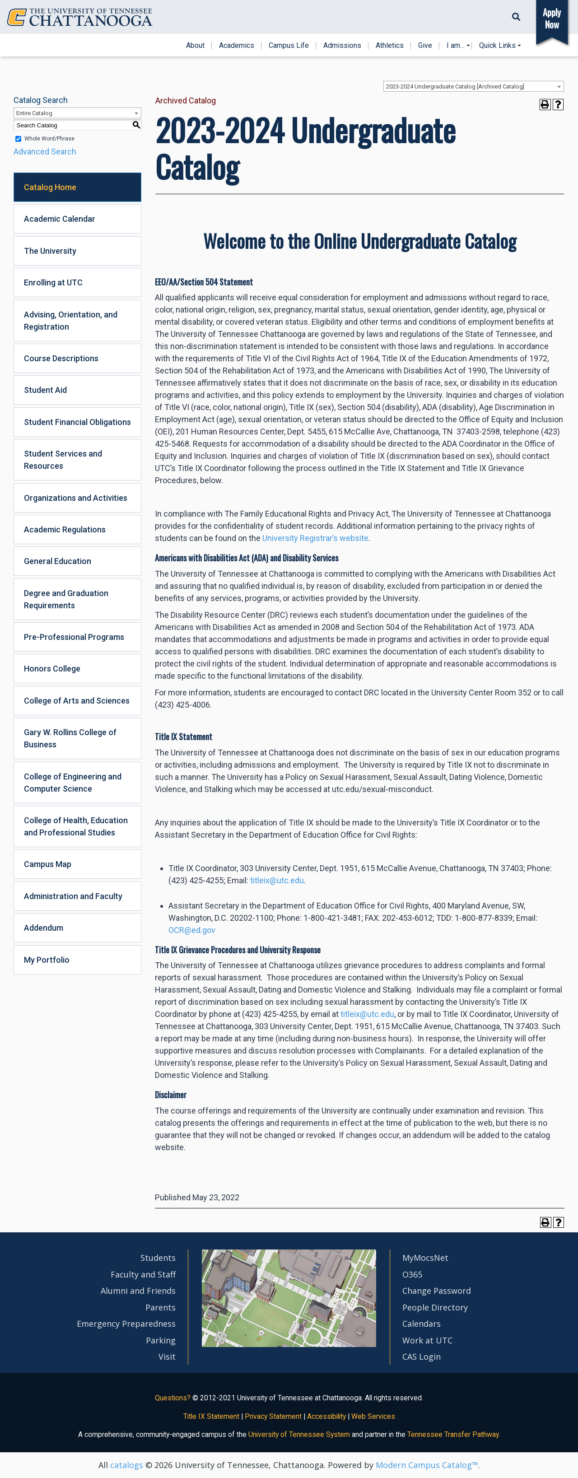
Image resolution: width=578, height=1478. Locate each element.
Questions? (173, 1398)
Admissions (342, 45)
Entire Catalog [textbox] (34, 113)
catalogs (126, 1464)
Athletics (390, 45)
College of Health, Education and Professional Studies (76, 826)
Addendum (43, 927)
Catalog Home (50, 187)
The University (50, 251)
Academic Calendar (59, 219)
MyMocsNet (425, 1257)
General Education (57, 561)
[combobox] (473, 86)
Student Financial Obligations (77, 422)
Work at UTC (427, 1340)
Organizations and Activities (75, 498)
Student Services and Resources (63, 460)
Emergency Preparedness (126, 1323)
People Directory (435, 1307)
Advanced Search (45, 151)
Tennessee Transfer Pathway (453, 1434)
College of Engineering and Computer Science (72, 782)
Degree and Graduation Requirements (66, 599)
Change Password (436, 1290)
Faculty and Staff (143, 1274)
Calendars (421, 1323)
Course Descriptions (61, 358)
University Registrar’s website (315, 538)
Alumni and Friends (138, 1290)
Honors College (52, 668)
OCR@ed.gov (191, 930)
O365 (412, 1274)
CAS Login (421, 1356)
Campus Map (47, 864)
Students (158, 1257)
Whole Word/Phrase (49, 138)
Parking (161, 1340)
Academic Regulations (65, 529)
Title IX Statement (211, 1416)
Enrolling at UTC (53, 282)
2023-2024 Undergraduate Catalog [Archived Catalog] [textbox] (455, 86)
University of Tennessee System (299, 1434)
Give (425, 45)
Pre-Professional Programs (74, 637)
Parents (160, 1307)
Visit (167, 1356)
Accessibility (326, 1416)
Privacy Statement (273, 1416)
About (195, 45)
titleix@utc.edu (277, 880)
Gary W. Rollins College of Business (70, 738)
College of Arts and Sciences (77, 700)
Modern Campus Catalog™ (427, 1464)
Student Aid (45, 390)
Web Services (373, 1416)
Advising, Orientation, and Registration (70, 320)
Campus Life (289, 45)
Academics (236, 45)
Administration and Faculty (73, 896)
